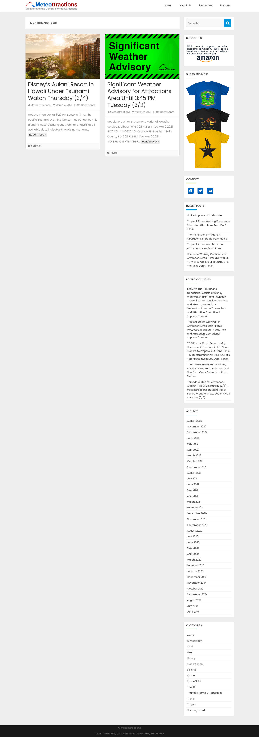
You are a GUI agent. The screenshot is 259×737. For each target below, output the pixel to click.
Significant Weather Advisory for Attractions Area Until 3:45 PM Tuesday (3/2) (139, 94)
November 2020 (196, 519)
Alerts (114, 152)
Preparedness (195, 664)
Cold (190, 646)
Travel (191, 698)
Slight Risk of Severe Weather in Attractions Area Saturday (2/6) (208, 393)
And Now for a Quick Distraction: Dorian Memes (208, 372)
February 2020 (195, 565)
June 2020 (193, 542)
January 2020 (195, 571)
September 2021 (197, 467)
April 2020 (193, 554)
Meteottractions (41, 105)
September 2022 (197, 432)
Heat (190, 652)
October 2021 (195, 461)
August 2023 (194, 421)
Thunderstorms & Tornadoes (204, 693)
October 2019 (195, 588)
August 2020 (194, 530)
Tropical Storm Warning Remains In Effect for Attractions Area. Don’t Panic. (208, 225)
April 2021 (192, 496)
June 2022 (193, 438)
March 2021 (193, 502)
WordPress (157, 733)
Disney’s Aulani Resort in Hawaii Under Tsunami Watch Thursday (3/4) (61, 91)
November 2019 (196, 582)
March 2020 (194, 559)
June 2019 (193, 611)
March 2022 (194, 455)
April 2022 (193, 450)
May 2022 (193, 444)
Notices (225, 5)
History (191, 658)
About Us (185, 5)
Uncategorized (196, 710)
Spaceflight (194, 681)
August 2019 (194, 600)
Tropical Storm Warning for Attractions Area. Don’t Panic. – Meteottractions (206, 325)
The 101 (191, 687)
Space (191, 675)
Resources (205, 5)
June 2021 (193, 484)
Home (167, 5)
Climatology (194, 641)
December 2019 (196, 577)
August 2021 (194, 473)
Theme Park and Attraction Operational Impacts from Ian (206, 312)
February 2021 (195, 507)
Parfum (108, 733)
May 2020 (193, 548)
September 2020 (197, 525)
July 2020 (192, 536)
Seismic (36, 146)
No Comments (86, 105)
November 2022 (196, 426)
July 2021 (192, 478)
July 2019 (192, 606)
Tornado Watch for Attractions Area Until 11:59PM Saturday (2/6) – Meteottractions (208, 386)
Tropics (191, 704)
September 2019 (197, 594)
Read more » (37, 135)
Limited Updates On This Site (204, 215)
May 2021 (192, 490)
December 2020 (197, 513)
